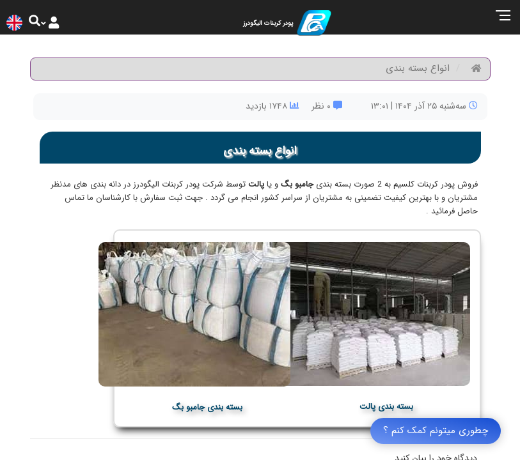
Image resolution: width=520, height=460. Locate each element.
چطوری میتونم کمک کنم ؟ (435, 430)
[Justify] (53, 22)
